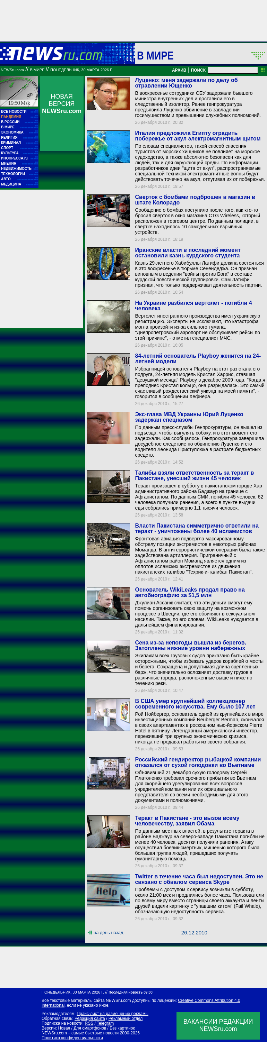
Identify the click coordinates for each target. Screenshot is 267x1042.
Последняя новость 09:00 (130, 992)
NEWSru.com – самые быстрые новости (80, 1033)
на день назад (108, 932)
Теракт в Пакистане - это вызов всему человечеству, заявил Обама (187, 820)
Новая (64, 1028)
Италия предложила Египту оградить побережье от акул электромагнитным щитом (197, 135)
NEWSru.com (12, 70)
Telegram (105, 1023)
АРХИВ (179, 70)
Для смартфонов (90, 1028)
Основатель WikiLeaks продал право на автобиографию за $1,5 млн (189, 592)
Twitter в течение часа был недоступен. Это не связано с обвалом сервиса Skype (199, 879)
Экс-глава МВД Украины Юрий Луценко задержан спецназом (189, 417)
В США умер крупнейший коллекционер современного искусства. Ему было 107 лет (195, 704)
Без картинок (122, 1028)
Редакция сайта (90, 1018)
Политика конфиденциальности (72, 1037)
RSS (89, 1023)
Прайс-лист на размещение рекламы (112, 1013)
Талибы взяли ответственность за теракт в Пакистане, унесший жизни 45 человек (194, 475)
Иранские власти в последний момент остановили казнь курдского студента (187, 252)
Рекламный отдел (126, 1018)
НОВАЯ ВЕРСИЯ (61, 104)
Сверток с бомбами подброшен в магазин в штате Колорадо (195, 199)
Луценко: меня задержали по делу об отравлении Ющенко (186, 83)
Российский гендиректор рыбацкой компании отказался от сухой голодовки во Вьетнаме (198, 762)
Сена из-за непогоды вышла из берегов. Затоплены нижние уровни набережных (190, 645)
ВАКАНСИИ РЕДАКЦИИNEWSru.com (218, 1025)
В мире (155, 55)
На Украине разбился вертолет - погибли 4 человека (193, 305)
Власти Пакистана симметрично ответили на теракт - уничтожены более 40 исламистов (196, 528)
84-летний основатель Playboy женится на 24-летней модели (198, 358)
